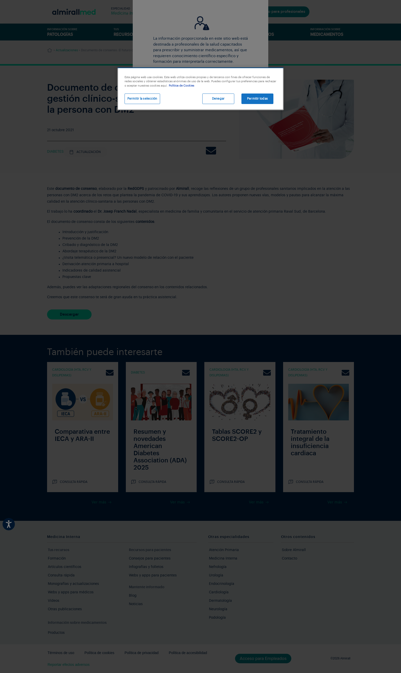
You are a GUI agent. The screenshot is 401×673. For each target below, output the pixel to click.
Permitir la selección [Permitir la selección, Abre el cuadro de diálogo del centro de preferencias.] (142, 98)
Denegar (218, 98)
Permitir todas (257, 98)
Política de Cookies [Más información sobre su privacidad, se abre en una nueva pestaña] (181, 85)
